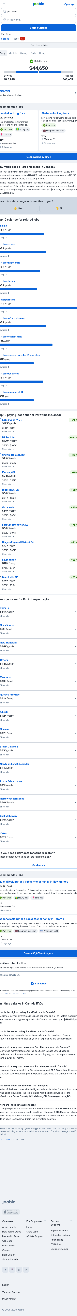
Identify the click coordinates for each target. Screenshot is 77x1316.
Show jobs (8, 431)
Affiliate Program (34, 1236)
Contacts (7, 1240)
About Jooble (9, 1227)
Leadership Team (10, 1236)
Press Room (8, 1245)
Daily (33, 53)
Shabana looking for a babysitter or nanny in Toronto (55, 113)
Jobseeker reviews (60, 1235)
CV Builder (56, 1244)
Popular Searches (59, 1230)
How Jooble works (11, 1231)
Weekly (24, 53)
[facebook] (5, 1270)
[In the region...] (38, 19)
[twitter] (19, 1270)
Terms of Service (19, 993)
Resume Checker (59, 1249)
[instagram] (12, 1270)
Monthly (13, 53)
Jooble (20, 1309)
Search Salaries (38, 27)
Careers (6, 1250)
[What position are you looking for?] (38, 11)
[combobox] (7, 1285)
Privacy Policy (9, 1298)
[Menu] (4, 4)
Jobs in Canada (10, 1259)
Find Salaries (57, 1239)
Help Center (8, 1254)
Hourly (42, 53)
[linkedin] (26, 1270)
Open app (69, 4)
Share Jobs (32, 1231)
